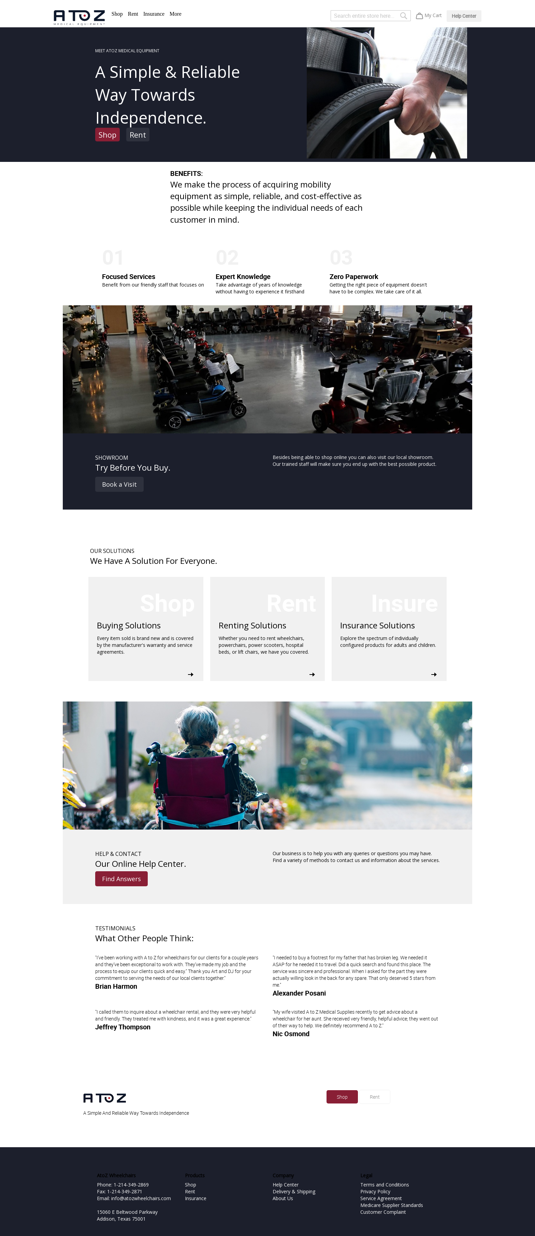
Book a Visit (119, 484)
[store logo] (79, 18)
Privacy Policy (375, 1191)
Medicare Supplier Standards (391, 1205)
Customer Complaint (383, 1212)
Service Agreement (381, 1198)
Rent (133, 14)
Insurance (153, 14)
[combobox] (371, 15)
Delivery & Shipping (294, 1191)
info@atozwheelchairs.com (141, 1198)
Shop (117, 14)
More (176, 14)
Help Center (464, 16)
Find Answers (121, 879)
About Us (283, 1198)
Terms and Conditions (384, 1184)
